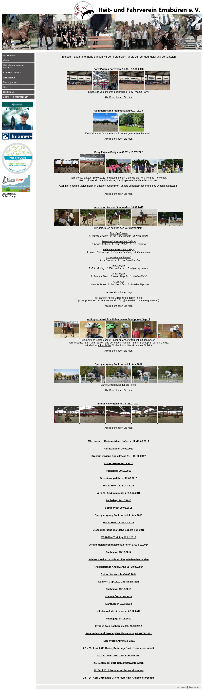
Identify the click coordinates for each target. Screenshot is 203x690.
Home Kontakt (10, 55)
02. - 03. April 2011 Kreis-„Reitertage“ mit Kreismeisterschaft (118, 648)
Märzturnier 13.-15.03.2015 (118, 522)
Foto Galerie (9, 77)
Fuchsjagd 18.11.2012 (118, 618)
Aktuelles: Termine (12, 72)
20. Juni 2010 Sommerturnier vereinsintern (119, 670)
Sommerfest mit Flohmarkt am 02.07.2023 (118, 110)
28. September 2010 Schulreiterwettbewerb (119, 663)
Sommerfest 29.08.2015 (118, 507)
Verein (6, 60)
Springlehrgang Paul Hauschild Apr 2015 (118, 515)
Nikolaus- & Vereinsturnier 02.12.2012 (119, 611)
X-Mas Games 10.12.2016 (118, 463)
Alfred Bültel (114, 297)
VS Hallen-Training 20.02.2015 (118, 537)
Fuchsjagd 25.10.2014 (118, 552)
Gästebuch (8, 92)
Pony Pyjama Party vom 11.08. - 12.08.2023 (118, 69)
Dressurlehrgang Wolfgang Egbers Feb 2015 (118, 530)
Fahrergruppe (10, 82)
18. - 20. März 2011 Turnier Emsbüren (118, 655)
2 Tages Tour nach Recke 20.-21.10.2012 (118, 626)
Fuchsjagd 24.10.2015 (118, 500)
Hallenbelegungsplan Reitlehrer (13, 66)
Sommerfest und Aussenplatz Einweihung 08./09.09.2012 (118, 633)
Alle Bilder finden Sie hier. (118, 97)
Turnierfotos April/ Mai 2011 (118, 640)
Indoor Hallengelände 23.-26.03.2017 (118, 403)
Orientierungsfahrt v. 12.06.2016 (118, 478)
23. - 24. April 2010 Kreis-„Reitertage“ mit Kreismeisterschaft (118, 677)
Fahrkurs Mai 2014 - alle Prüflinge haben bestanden (118, 559)
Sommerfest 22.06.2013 (118, 596)
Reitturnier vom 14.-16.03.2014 (118, 574)
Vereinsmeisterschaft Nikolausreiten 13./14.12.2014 (118, 544)
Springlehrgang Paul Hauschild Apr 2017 (118, 364)
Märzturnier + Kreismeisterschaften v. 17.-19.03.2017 (118, 441)
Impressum (182, 687)
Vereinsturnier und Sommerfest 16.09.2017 (118, 207)
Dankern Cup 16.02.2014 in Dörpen (118, 581)
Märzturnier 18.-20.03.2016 (118, 485)
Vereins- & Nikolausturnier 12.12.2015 (119, 493)
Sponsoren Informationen (15, 97)
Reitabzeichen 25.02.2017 (118, 448)
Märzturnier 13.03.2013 (118, 603)
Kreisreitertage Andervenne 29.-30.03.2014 (118, 567)
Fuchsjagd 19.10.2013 (118, 589)
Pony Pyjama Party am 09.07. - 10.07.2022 (118, 152)
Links (5, 87)
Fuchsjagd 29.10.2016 (118, 470)
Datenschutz (194, 687)
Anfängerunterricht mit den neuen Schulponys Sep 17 (118, 319)
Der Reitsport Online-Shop (9, 195)
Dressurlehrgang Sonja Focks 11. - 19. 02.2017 (118, 456)
